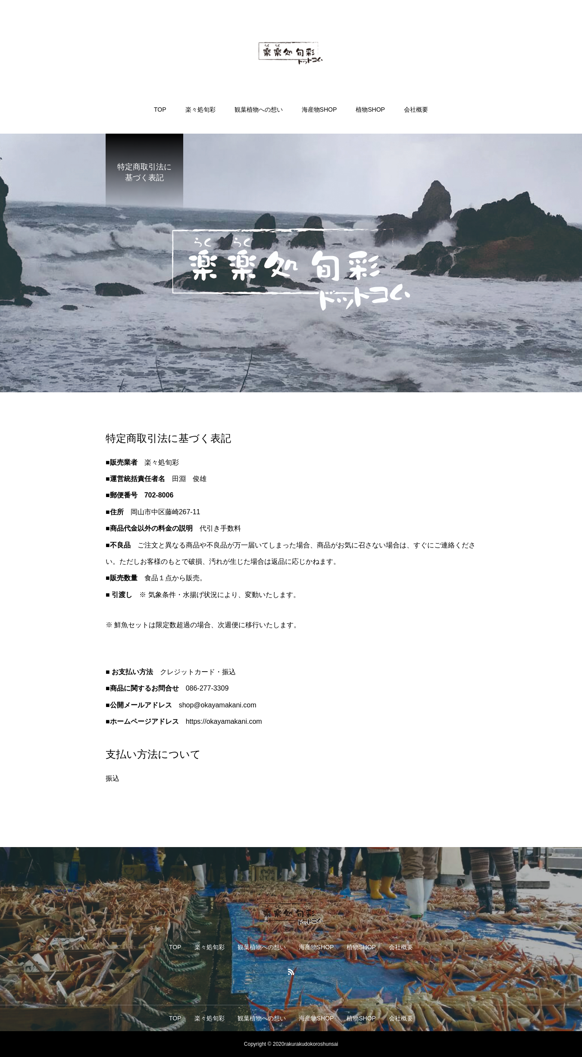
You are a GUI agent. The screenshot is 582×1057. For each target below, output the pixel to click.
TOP (160, 109)
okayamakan (220, 705)
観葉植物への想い (259, 109)
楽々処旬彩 (200, 109)
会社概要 (416, 109)
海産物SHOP (319, 109)
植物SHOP (370, 109)
